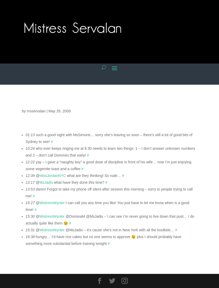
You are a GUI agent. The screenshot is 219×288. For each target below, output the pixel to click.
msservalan (36, 111)
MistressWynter (52, 203)
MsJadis (46, 182)
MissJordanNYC (52, 176)
